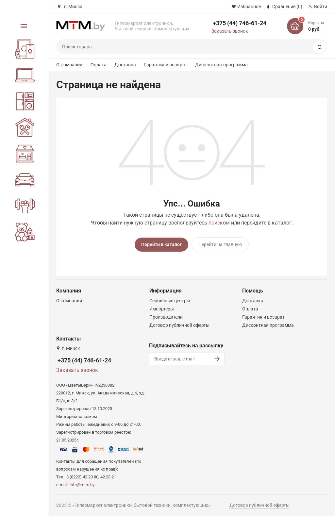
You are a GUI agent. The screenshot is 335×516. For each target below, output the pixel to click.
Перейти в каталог (161, 244)
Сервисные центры (169, 299)
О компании (69, 64)
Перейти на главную (220, 244)
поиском (219, 223)
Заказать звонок (229, 31)
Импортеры (161, 307)
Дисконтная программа (221, 64)
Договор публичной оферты (179, 323)
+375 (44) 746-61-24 (239, 23)
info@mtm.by (82, 483)
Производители (166, 315)
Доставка (125, 64)
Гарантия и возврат (166, 64)
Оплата (99, 64)
